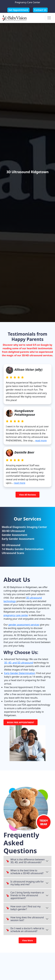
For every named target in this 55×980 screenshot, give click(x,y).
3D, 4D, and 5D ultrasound (18, 662)
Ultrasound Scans (13, 553)
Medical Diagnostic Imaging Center (24, 527)
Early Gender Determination (19, 673)
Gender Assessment (14, 535)
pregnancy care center (16, 615)
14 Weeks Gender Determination (23, 549)
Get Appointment (18, 10)
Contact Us (40, 10)
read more (41, 440)
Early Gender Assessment (18, 539)
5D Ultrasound (11, 545)
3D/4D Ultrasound (13, 531)
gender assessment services (23, 624)
